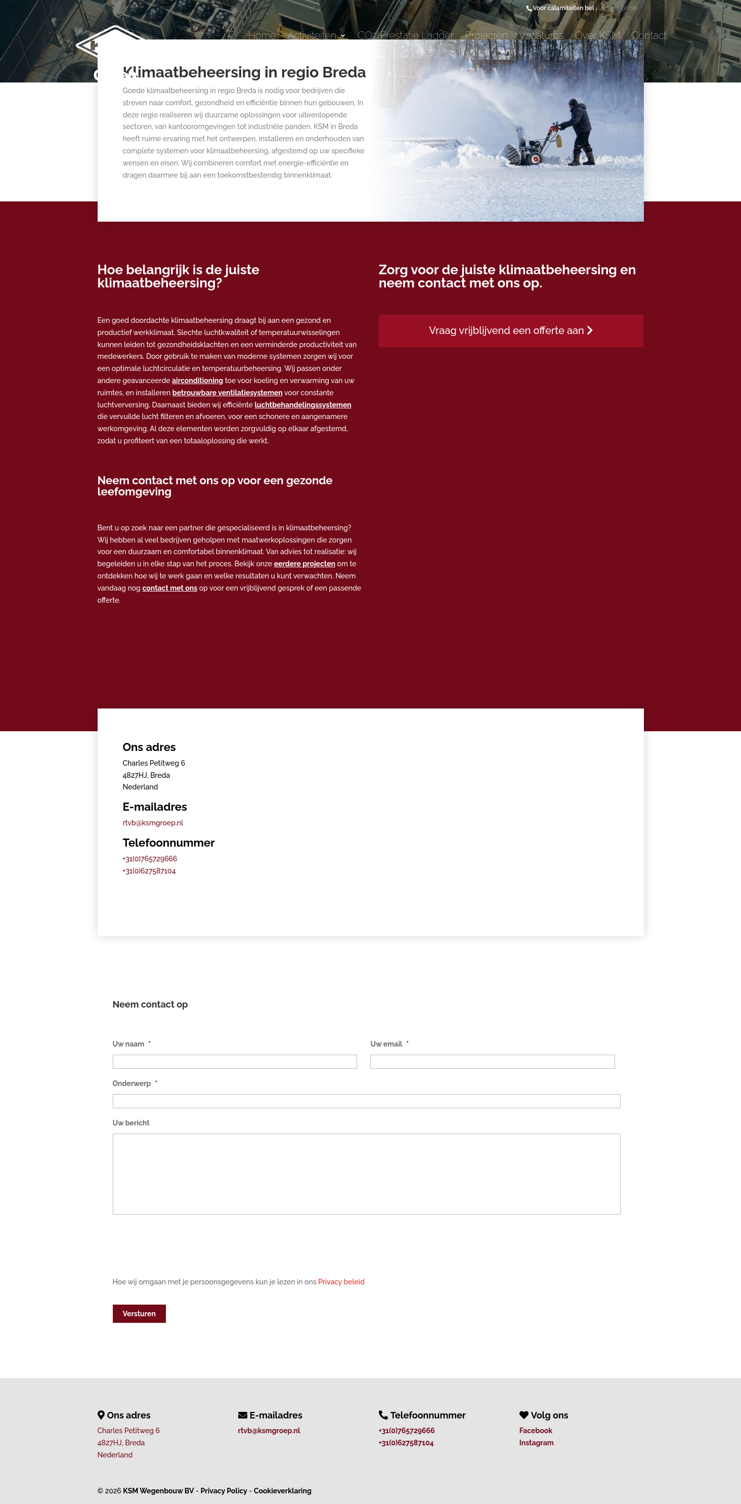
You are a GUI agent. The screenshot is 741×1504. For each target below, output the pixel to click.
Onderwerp (135, 1083)
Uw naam (132, 1044)
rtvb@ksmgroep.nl (153, 823)
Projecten (486, 36)
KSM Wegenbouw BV (158, 1490)
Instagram (536, 1442)
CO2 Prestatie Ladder (406, 36)
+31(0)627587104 (149, 871)
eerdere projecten (304, 564)
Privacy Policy (224, 1490)
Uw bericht (131, 1123)
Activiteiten (311, 36)
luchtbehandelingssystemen (302, 405)
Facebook (535, 1430)
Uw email (389, 1044)
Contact (649, 36)
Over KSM (598, 36)
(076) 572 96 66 (616, 8)
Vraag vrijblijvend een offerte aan (511, 330)
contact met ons (169, 588)
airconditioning (197, 381)
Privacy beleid (341, 1282)
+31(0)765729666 (150, 859)
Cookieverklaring (283, 1490)
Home (262, 36)
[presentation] (190, 1250)
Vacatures (541, 36)
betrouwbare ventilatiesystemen (227, 393)
